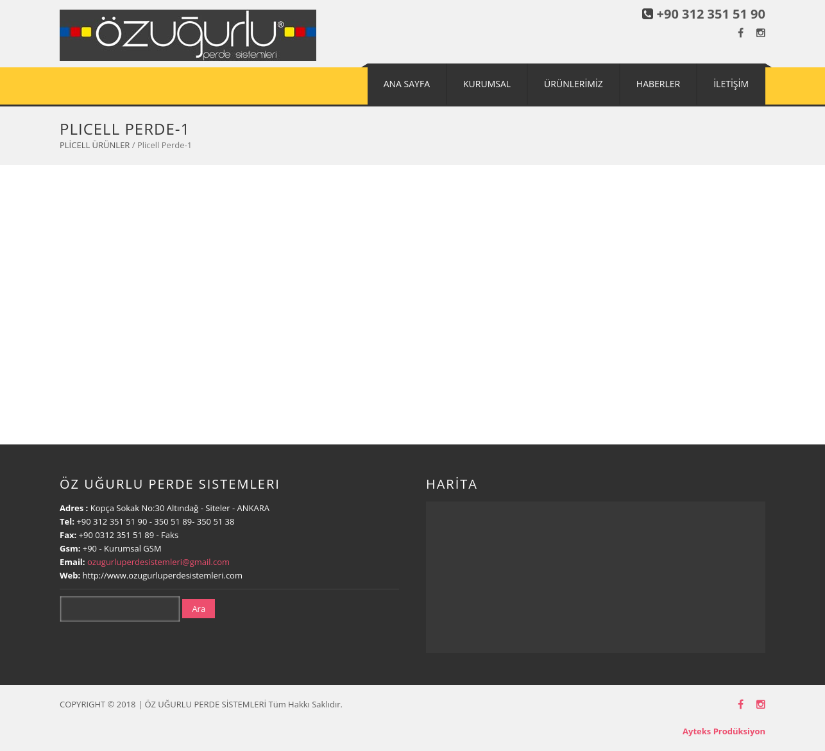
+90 (91, 548)
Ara (198, 608)
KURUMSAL (487, 84)
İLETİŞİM (731, 84)
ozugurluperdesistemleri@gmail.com (158, 562)
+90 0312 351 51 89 (117, 535)
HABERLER (658, 84)
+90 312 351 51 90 (711, 13)
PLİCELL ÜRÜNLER (95, 145)
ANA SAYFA (407, 84)
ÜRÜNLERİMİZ (573, 84)
